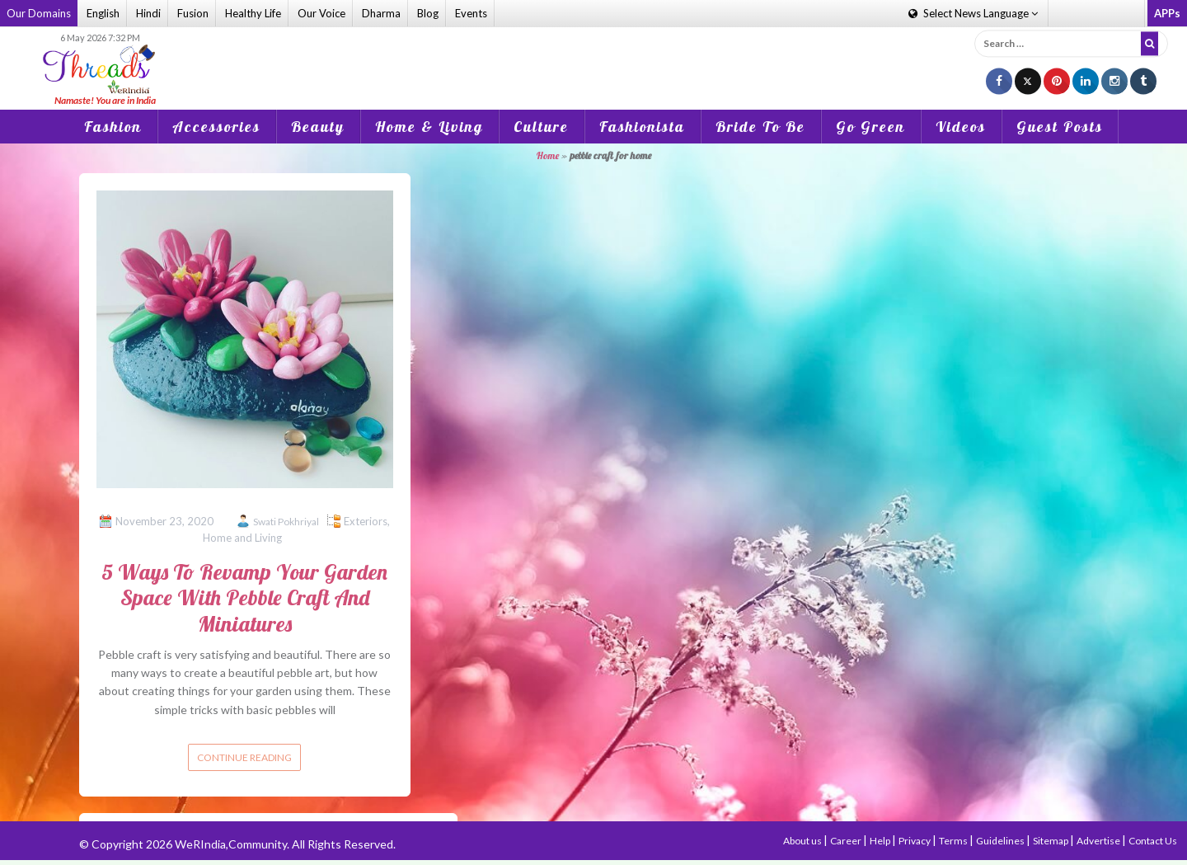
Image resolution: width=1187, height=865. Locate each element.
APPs (1167, 13)
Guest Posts (1059, 126)
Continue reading (244, 757)
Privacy (915, 840)
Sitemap (1051, 840)
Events (471, 13)
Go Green (870, 126)
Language (973, 13)
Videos (961, 126)
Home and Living (242, 537)
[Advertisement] (593, 57)
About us (803, 840)
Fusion (193, 13)
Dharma (381, 13)
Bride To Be (760, 126)
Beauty (318, 126)
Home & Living (429, 126)
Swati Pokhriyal (286, 521)
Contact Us (1152, 840)
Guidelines (1001, 840)
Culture (541, 126)
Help (881, 840)
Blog (428, 13)
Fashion (113, 126)
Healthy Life (253, 13)
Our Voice (321, 13)
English (103, 13)
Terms (954, 840)
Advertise (1099, 840)
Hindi (148, 13)
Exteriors (365, 521)
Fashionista (642, 126)
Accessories (216, 126)
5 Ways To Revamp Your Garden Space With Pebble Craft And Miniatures (244, 597)
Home (548, 155)
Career (846, 840)
